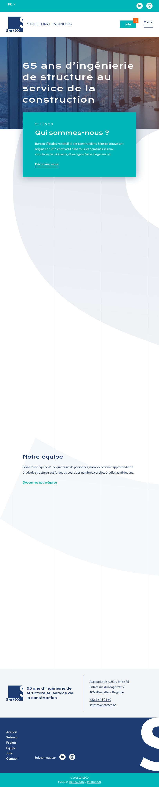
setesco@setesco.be (102, 705)
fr (10, 4)
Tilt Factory (76, 781)
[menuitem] (139, 6)
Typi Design (94, 781)
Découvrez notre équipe (40, 482)
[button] (148, 24)
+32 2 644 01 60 (100, 699)
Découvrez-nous (47, 164)
